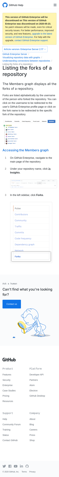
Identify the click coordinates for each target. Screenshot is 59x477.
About (32, 419)
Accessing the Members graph (26, 150)
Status (6, 435)
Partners (34, 380)
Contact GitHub (10, 440)
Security (7, 380)
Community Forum (12, 424)
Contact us (11, 304)
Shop (32, 440)
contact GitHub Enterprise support (31, 40)
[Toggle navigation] (55, 5)
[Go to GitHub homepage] (9, 358)
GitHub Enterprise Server (15, 54)
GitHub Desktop (37, 396)
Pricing (6, 396)
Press (32, 435)
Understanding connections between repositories (26, 61)
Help (5, 419)
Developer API (37, 374)
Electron (34, 390)
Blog (32, 424)
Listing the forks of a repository (18, 64)
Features (7, 374)
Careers (33, 429)
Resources (8, 401)
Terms (24, 472)
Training (6, 429)
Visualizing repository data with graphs (21, 57)
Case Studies (9, 390)
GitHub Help (16, 5)
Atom (32, 385)
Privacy (32, 472)
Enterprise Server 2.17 (25, 49)
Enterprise (8, 385)
